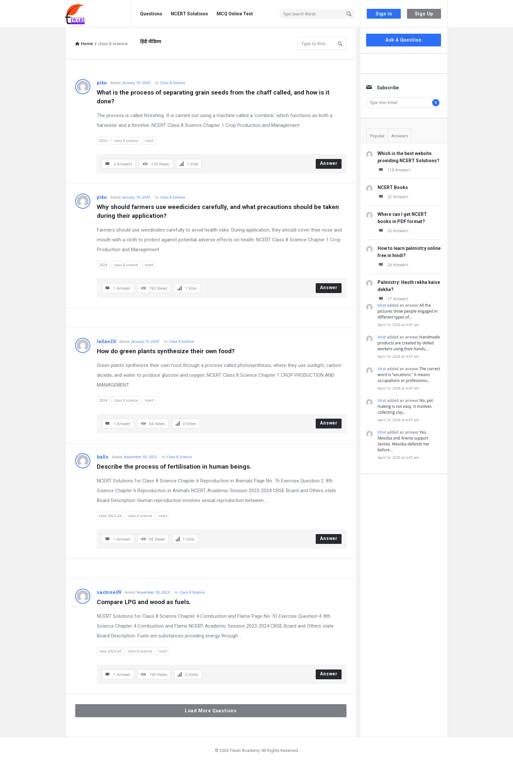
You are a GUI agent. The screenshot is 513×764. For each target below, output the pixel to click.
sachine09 (109, 592)
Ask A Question (403, 40)
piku (102, 82)
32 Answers (393, 197)
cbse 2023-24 (110, 515)
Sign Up (424, 13)
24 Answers (393, 265)
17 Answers (393, 299)
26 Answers (393, 231)
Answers (399, 135)
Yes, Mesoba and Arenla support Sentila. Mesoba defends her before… (404, 441)
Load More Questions (211, 710)
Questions (151, 13)
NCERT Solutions (189, 13)
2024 (103, 140)
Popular (377, 135)
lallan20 (106, 341)
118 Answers (394, 170)
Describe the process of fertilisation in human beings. (174, 466)
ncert (149, 140)
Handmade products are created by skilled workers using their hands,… (409, 343)
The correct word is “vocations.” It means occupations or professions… (409, 374)
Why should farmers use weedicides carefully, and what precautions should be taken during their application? (219, 211)
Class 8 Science (172, 82)
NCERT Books (393, 187)
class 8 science (126, 140)
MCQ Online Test (235, 13)
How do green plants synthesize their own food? (166, 351)
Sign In (384, 13)
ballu (103, 457)
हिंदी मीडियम (150, 41)
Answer (329, 163)
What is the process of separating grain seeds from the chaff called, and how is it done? (214, 97)
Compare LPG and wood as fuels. (144, 602)
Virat (382, 305)
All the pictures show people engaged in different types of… (408, 311)
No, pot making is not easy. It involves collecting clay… (405, 406)
